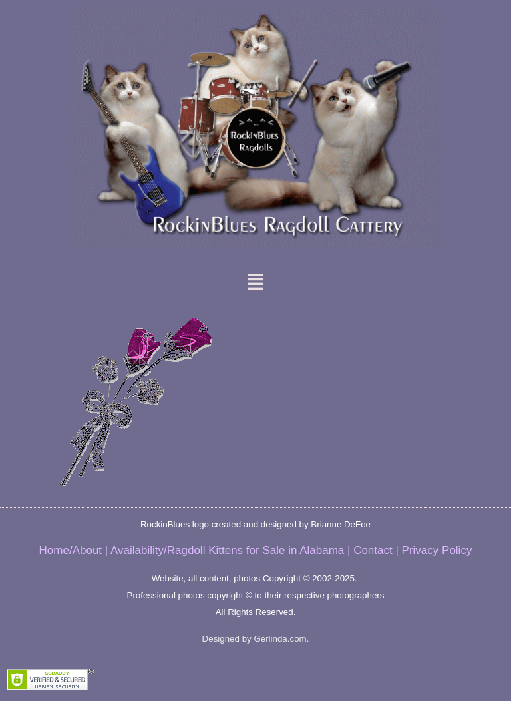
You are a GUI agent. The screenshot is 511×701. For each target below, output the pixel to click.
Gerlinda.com (280, 639)
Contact (373, 550)
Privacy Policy (437, 550)
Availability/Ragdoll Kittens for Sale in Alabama (227, 550)
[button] (256, 281)
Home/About (70, 550)
